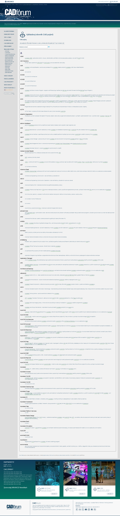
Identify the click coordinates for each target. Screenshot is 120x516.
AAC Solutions (24, 61)
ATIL (21, 301)
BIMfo (5, 466)
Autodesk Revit (24, 421)
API (21, 254)
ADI (21, 132)
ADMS (22, 142)
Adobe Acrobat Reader (27, 151)
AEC (21, 174)
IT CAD (5, 464)
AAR (21, 65)
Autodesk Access (25, 372)
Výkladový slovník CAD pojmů (36, 34)
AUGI (21, 305)
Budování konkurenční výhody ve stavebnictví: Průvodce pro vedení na (20, 479)
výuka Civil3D (7, 69)
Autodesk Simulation (26, 426)
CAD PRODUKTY (8, 82)
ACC (21, 93)
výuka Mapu (7, 67)
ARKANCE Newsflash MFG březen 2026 (13, 473)
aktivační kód (24, 211)
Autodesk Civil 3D (25, 376)
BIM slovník (77, 455)
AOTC (22, 244)
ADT (21, 165)
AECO (22, 179)
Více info (54, 493)
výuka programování (9, 58)
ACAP (22, 88)
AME (21, 226)
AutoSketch (23, 440)
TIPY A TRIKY (7, 37)
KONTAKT (106, 1)
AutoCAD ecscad (25, 324)
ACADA (22, 75)
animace (22, 230)
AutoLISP (23, 430)
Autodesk (23, 367)
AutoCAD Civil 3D (30, 383)
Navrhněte (21, 455)
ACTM (22, 109)
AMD (21, 217)
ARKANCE (100, 1)
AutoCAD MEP (24, 353)
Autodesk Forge (25, 391)
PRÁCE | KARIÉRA (9, 79)
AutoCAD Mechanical (31, 85)
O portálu (48, 507)
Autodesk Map (24, 406)
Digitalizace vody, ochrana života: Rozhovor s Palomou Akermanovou (20, 478)
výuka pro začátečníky (9, 55)
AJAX (21, 206)
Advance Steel (24, 169)
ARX (21, 278)
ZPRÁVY (73, 488)
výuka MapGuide (8, 72)
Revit (27, 423)
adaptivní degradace (26, 114)
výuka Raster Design (9, 70)
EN (114, 1)
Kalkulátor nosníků (43, 23)
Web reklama (44, 509)
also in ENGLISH (8, 89)
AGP (21, 183)
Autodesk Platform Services (28, 411)
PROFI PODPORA (9, 87)
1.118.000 (24, 23)
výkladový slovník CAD (9, 61)
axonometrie (24, 444)
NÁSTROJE (45, 488)
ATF (21, 296)
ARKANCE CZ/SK (79, 502)
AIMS (21, 188)
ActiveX (22, 105)
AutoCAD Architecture (31, 76)
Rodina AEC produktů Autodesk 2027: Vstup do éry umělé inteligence (20, 476)
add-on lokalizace (25, 123)
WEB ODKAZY (8, 85)
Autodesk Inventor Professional (33, 199)
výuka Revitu (7, 66)
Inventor (28, 203)
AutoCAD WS (24, 362)
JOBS (100, 488)
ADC (21, 119)
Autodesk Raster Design (27, 415)
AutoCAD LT (23, 336)
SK (112, 1)
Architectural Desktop (31, 166)
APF (21, 249)
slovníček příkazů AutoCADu (64, 455)
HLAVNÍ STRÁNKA (9, 31)
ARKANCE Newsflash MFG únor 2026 (12, 484)
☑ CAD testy (7, 52)
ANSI (21, 235)
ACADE (22, 79)
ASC (21, 282)
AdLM (22, 137)
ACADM (22, 84)
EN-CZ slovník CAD (9, 60)
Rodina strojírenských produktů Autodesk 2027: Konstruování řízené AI (20, 475)
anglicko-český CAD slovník (48, 455)
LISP (27, 432)
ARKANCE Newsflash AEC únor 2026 (12, 482)
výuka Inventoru (8, 64)
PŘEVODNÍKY (8, 46)
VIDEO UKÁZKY (8, 76)
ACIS (21, 99)
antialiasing (23, 240)
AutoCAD (28, 72)
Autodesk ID (23, 397)
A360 (21, 56)
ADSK (21, 160)
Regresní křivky (60, 23)
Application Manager (26, 258)
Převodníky (69, 23)
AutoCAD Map (24, 341)
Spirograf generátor (51, 23)
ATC (21, 292)
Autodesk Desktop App (27, 387)
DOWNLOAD (7, 40)
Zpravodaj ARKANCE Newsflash (15, 488)
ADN (21, 146)
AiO (21, 192)
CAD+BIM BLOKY (8, 43)
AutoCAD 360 (24, 315)
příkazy (6, 24)
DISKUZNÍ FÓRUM (9, 34)
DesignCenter (29, 120)
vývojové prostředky (9, 57)
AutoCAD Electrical (31, 81)
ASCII (21, 287)
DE (117, 1)
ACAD (22, 70)
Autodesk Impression (26, 402)
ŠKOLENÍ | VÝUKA (9, 49)
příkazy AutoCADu (8, 63)
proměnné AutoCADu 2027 (14, 24)
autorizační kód (24, 435)
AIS (21, 202)
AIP (21, 197)
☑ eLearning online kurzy (10, 54)
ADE (21, 128)
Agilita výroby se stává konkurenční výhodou (14, 481)
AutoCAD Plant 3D (25, 358)
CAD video (7, 51)
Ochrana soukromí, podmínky (64, 509)
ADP (21, 155)
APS (21, 263)
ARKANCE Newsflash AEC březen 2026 (13, 472)
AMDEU (22, 221)
